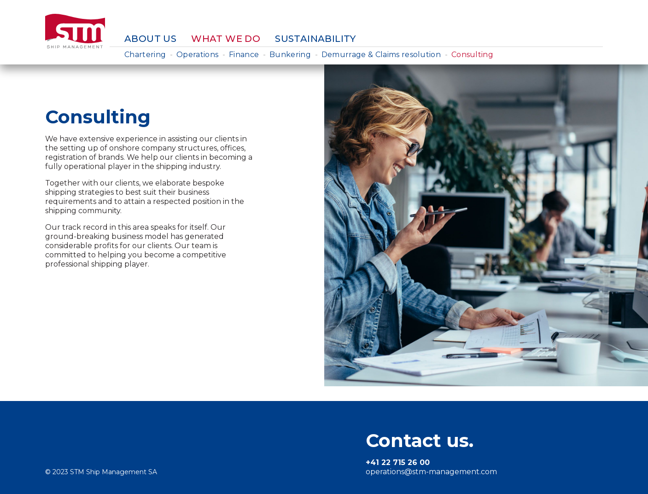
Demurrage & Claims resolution (381, 54)
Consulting (472, 54)
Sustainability (315, 38)
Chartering (145, 54)
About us (150, 38)
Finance (244, 54)
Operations (197, 54)
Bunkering (290, 54)
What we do (225, 38)
